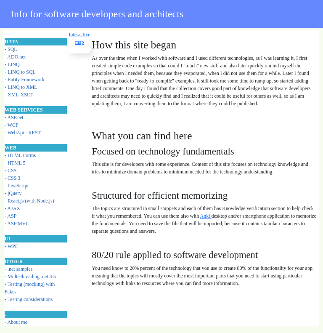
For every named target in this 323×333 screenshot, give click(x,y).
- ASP (10, 216)
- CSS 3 (12, 178)
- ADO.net (15, 57)
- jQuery (13, 193)
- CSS (10, 170)
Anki (206, 216)
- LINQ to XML (21, 87)
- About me (16, 322)
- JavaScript (17, 186)
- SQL (11, 49)
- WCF (12, 125)
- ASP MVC (17, 223)
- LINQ (12, 64)
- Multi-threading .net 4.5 (30, 277)
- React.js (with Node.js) (29, 201)
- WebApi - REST (23, 133)
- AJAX (12, 208)
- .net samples (18, 269)
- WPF (11, 246)
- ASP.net (14, 117)
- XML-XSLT (19, 95)
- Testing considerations (29, 299)
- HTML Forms (20, 155)
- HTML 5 (15, 163)
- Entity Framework (25, 80)
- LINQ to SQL (20, 72)
